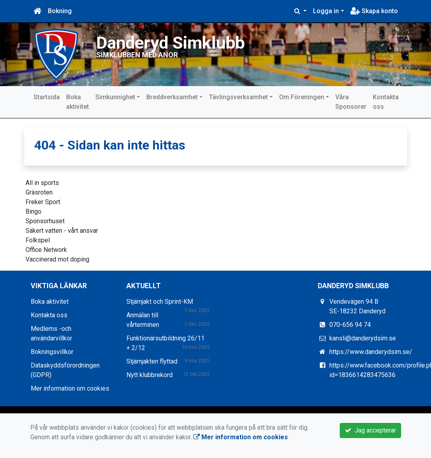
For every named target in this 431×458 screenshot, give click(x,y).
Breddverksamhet (172, 97)
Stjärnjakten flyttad (151, 361)
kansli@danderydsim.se (362, 338)
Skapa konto (374, 11)
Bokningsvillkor (52, 352)
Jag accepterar (370, 430)
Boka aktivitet (77, 101)
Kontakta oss (386, 101)
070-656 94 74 (350, 324)
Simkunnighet (115, 97)
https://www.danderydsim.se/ (370, 352)
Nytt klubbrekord (149, 375)
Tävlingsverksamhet (238, 97)
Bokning (60, 11)
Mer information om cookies (70, 388)
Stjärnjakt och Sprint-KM (159, 301)
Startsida (46, 97)
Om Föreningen (301, 97)
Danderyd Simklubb (170, 43)
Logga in (326, 11)
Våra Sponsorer (350, 101)
